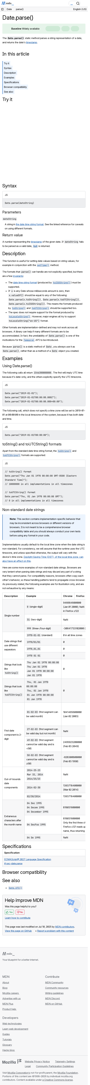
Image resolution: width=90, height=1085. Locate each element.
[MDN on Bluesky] (9, 968)
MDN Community (54, 982)
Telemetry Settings (65, 1061)
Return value (12, 235)
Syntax (8, 68)
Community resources (56, 987)
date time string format (25, 282)
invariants (18, 276)
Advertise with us (11, 998)
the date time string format (30, 224)
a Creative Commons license (57, 1079)
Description (10, 72)
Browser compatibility (15, 87)
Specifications (11, 82)
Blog (4, 987)
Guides (6, 1034)
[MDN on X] (15, 968)
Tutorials (7, 1039)
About (5, 982)
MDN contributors (64, 926)
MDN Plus (7, 1003)
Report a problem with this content (55, 930)
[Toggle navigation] (84, 3)
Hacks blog (8, 1050)
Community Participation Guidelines (55, 1066)
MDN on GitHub (54, 1003)
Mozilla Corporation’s (18, 1072)
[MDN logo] (8, 954)
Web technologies (12, 1023)
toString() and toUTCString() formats (32, 444)
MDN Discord (52, 998)
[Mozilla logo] (11, 1061)
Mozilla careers (10, 993)
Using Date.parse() (17, 366)
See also (8, 91)
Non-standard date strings (23, 510)
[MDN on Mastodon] (20, 968)
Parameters (11, 212)
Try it (6, 63)
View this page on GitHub (18, 930)
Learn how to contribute (17, 917)
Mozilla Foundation (67, 1072)
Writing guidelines (54, 993)
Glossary (7, 1044)
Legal (28, 1066)
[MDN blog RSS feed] (25, 968)
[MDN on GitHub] (4, 968)
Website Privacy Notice (37, 1061)
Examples (9, 77)
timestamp (31, 42)
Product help (9, 1009)
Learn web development (15, 1028)
